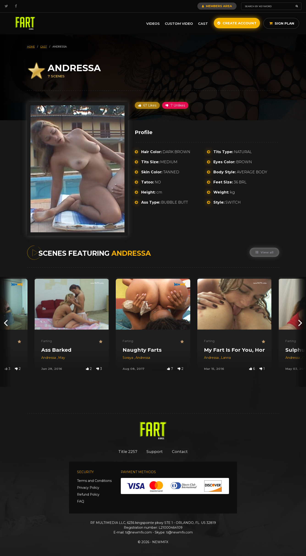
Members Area (217, 6)
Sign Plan (281, 23)
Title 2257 (127, 451)
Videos (153, 23)
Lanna (226, 358)
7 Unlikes (175, 105)
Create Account (236, 23)
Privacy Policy (88, 488)
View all (264, 252)
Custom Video (179, 23)
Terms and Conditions (94, 481)
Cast (203, 23)
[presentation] (5, 322)
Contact (180, 451)
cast (43, 46)
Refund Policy (88, 494)
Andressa (49, 358)
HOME (31, 46)
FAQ (80, 501)
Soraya (128, 358)
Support (154, 451)
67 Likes (147, 105)
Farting (46, 341)
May (61, 358)
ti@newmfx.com (138, 532)
